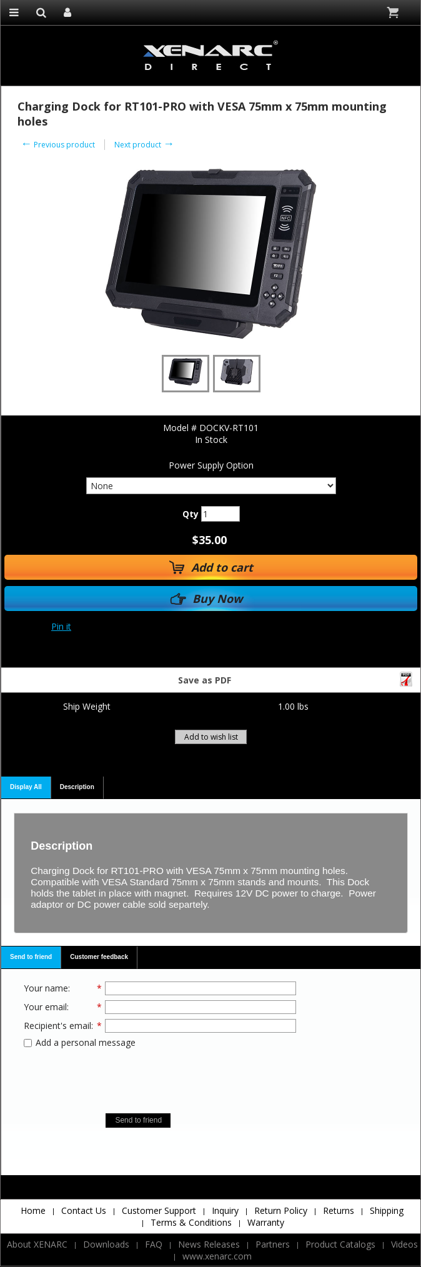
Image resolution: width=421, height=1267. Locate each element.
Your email (45, 1007)
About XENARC (37, 1244)
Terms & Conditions (191, 1222)
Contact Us (83, 1210)
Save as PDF (296, 678)
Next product (144, 144)
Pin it (61, 626)
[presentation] (160, 1076)
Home (33, 1210)
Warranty (265, 1222)
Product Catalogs (340, 1244)
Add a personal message (80, 1042)
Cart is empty (394, 12)
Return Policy (280, 1210)
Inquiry (225, 1210)
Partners (272, 1244)
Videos (404, 1244)
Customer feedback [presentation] (99, 956)
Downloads (106, 1244)
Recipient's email (57, 1025)
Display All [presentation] (26, 786)
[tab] (26, 788)
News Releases (209, 1244)
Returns (338, 1210)
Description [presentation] (77, 786)
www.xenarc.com (217, 1256)
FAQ (153, 1244)
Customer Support (159, 1210)
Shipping (387, 1210)
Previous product (58, 144)
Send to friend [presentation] (31, 956)
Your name (46, 988)
